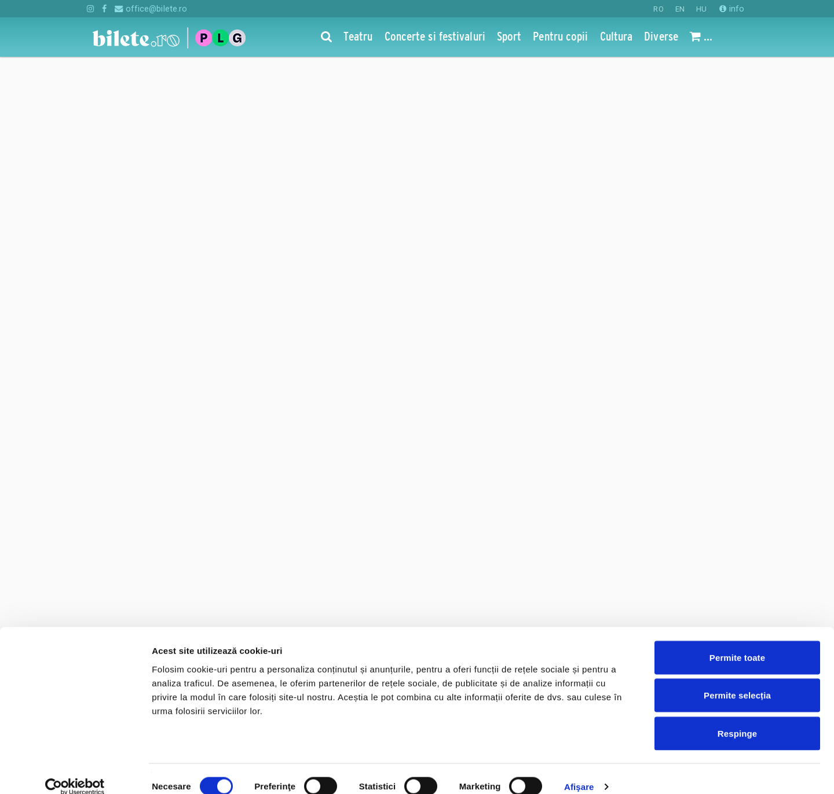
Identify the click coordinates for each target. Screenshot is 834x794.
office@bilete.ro (151, 8)
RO (658, 9)
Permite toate (737, 642)
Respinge (737, 718)
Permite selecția (737, 680)
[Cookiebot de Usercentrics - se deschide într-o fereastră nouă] (75, 771)
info (731, 8)
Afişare (579, 771)
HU (701, 9)
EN (680, 9)
